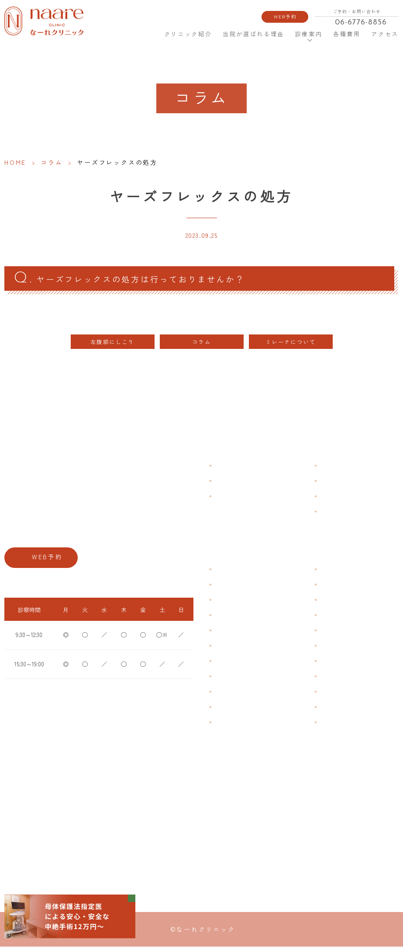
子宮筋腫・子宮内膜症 (241, 600)
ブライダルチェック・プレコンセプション (264, 722)
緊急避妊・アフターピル (349, 646)
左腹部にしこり (112, 342)
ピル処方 (330, 630)
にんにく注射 (335, 707)
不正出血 (225, 569)
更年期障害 (228, 676)
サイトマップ (335, 511)
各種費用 (347, 34)
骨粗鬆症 (225, 692)
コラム (51, 162)
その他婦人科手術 (341, 692)
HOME (147, 33)
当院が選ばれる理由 (253, 34)
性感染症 (225, 707)
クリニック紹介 (188, 34)
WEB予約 (285, 16)
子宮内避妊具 (335, 661)
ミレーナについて (290, 342)
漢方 (325, 584)
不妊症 (328, 569)
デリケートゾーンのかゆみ (246, 661)
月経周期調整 (230, 615)
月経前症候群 (230, 630)
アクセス (385, 34)
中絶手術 (330, 676)
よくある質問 (335, 466)
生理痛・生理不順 (236, 584)
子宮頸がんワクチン (343, 600)
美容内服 (330, 722)
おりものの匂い (233, 646)
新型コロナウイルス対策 (349, 496)
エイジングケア (338, 615)
